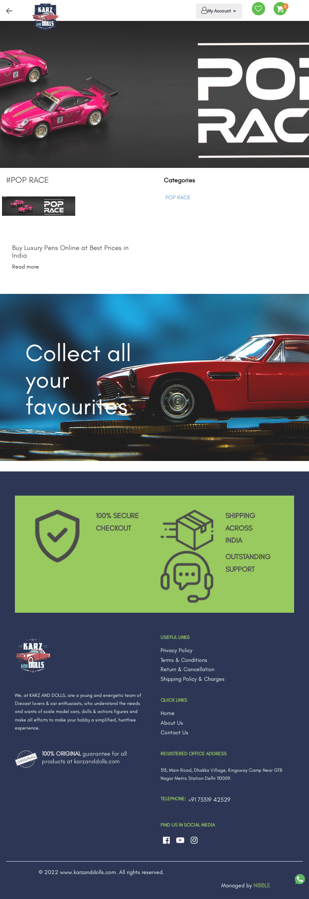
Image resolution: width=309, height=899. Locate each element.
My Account (217, 10)
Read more (25, 266)
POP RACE (178, 197)
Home (168, 713)
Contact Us (174, 732)
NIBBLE (261, 885)
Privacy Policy (176, 650)
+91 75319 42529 (209, 799)
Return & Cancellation (187, 669)
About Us (172, 722)
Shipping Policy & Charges (193, 679)
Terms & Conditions (184, 660)
